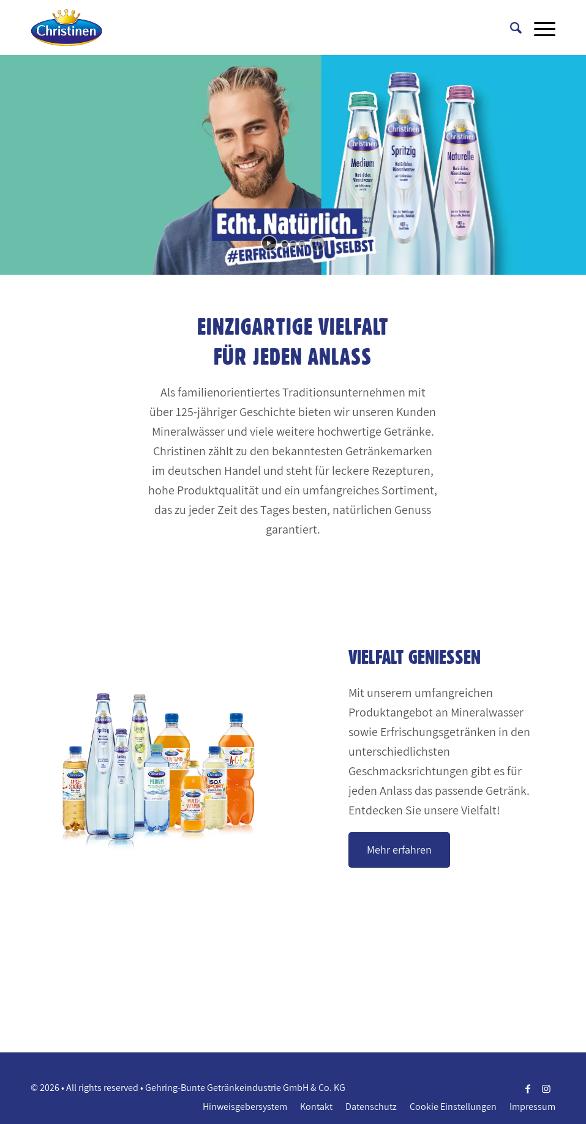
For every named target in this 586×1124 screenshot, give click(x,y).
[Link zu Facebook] (528, 1088)
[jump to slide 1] (284, 244)
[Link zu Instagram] (546, 1088)
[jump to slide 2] (293, 244)
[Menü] (538, 27)
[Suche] (510, 27)
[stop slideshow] (317, 243)
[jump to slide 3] (302, 244)
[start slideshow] (269, 243)
